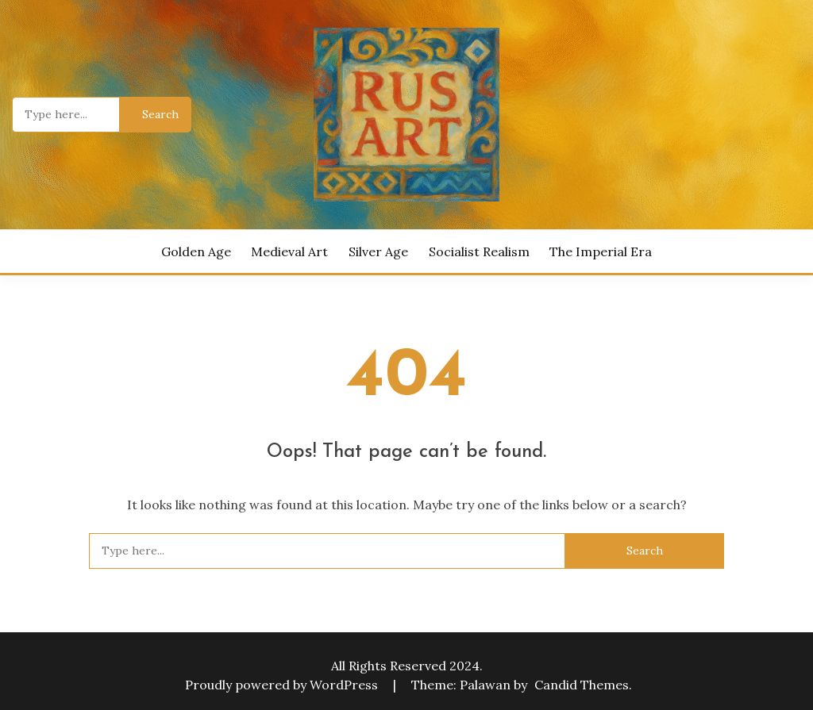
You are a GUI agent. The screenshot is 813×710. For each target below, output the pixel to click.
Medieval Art (289, 251)
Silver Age (378, 251)
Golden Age (196, 251)
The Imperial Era (600, 251)
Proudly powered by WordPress (283, 685)
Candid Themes (581, 685)
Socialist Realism (479, 251)
